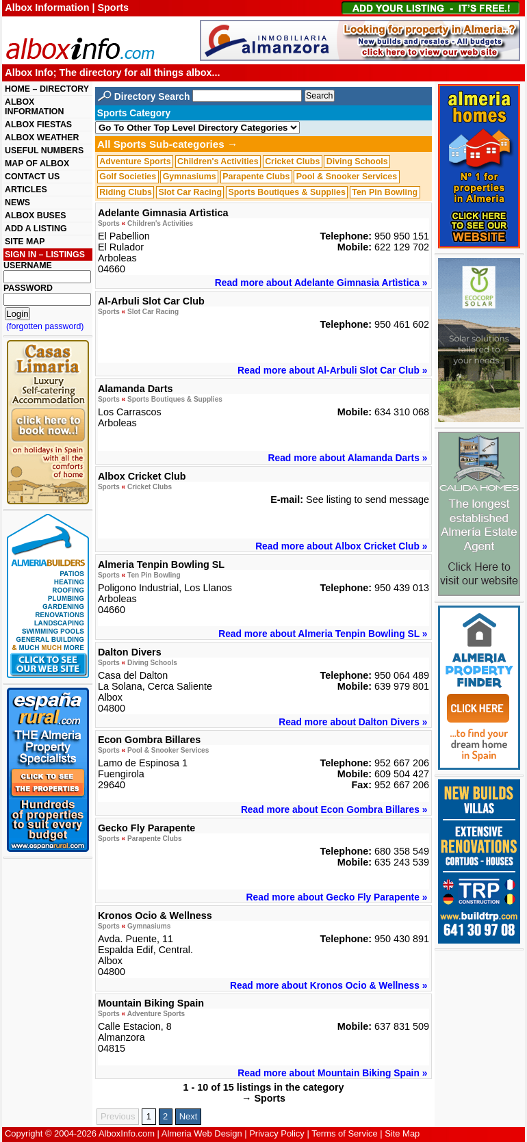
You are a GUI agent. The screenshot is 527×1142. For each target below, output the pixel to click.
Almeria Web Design (202, 1133)
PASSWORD (28, 288)
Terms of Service (344, 1133)
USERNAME (27, 265)
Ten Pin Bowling (384, 192)
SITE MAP (24, 241)
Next (188, 1116)
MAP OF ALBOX (37, 163)
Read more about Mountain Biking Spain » (332, 1072)
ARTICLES (26, 189)
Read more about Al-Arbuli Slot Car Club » (332, 370)
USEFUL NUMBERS (44, 150)
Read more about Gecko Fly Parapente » (337, 897)
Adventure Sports (134, 161)
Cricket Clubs (292, 161)
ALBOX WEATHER (42, 137)
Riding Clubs (125, 192)
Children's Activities (218, 161)
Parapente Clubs (256, 176)
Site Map (402, 1133)
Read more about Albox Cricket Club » (341, 546)
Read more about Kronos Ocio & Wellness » (328, 985)
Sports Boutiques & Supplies (286, 192)
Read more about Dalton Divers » (353, 721)
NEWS (17, 202)
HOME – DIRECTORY (47, 89)
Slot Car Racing (190, 192)
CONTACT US (32, 176)
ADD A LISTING (36, 228)
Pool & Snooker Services (346, 176)
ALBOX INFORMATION (34, 106)
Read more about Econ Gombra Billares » (334, 809)
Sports (109, 223)
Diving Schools (357, 161)
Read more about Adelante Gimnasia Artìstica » (321, 282)
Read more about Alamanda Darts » (348, 457)
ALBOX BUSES (35, 215)
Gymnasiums (189, 176)
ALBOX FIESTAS (38, 124)
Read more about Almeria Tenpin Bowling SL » (322, 633)
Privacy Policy (277, 1133)
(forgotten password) (45, 326)
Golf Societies (127, 176)
